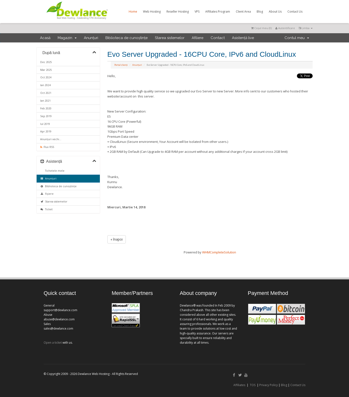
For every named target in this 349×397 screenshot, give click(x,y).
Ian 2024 (45, 85)
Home (133, 11)
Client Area (243, 11)
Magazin (67, 38)
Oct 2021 (45, 93)
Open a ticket (53, 342)
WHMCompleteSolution (219, 252)
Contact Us (294, 11)
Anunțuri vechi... (50, 139)
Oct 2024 (45, 77)
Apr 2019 (45, 131)
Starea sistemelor (169, 38)
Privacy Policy (268, 385)
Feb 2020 (45, 108)
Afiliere (197, 38)
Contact (218, 38)
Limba (306, 28)
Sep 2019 (46, 116)
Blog (260, 11)
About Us (275, 11)
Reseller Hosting (178, 11)
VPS (197, 11)
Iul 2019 (45, 124)
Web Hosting (152, 11)
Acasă (45, 38)
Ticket (46, 209)
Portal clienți (121, 64)
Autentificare (285, 28)
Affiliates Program (217, 11)
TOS (252, 385)
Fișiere (47, 193)
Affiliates (239, 385)
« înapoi (117, 239)
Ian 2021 (45, 100)
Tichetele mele (54, 170)
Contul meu (297, 38)
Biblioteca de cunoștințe (126, 38)
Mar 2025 (46, 70)
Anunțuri (91, 38)
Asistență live (243, 38)
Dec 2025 (46, 62)
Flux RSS (47, 147)
